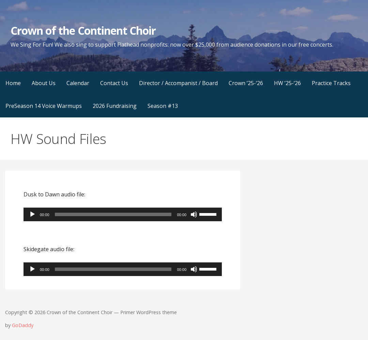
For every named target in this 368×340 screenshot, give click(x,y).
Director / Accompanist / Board (178, 83)
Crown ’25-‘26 (246, 83)
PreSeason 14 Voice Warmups (43, 106)
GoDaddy (22, 325)
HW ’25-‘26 (287, 83)
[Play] (32, 214)
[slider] (113, 214)
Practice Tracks (331, 83)
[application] (123, 214)
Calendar (77, 83)
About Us (44, 83)
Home (13, 83)
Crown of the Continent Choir (83, 30)
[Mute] (193, 214)
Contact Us (114, 83)
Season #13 (163, 106)
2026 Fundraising (115, 106)
